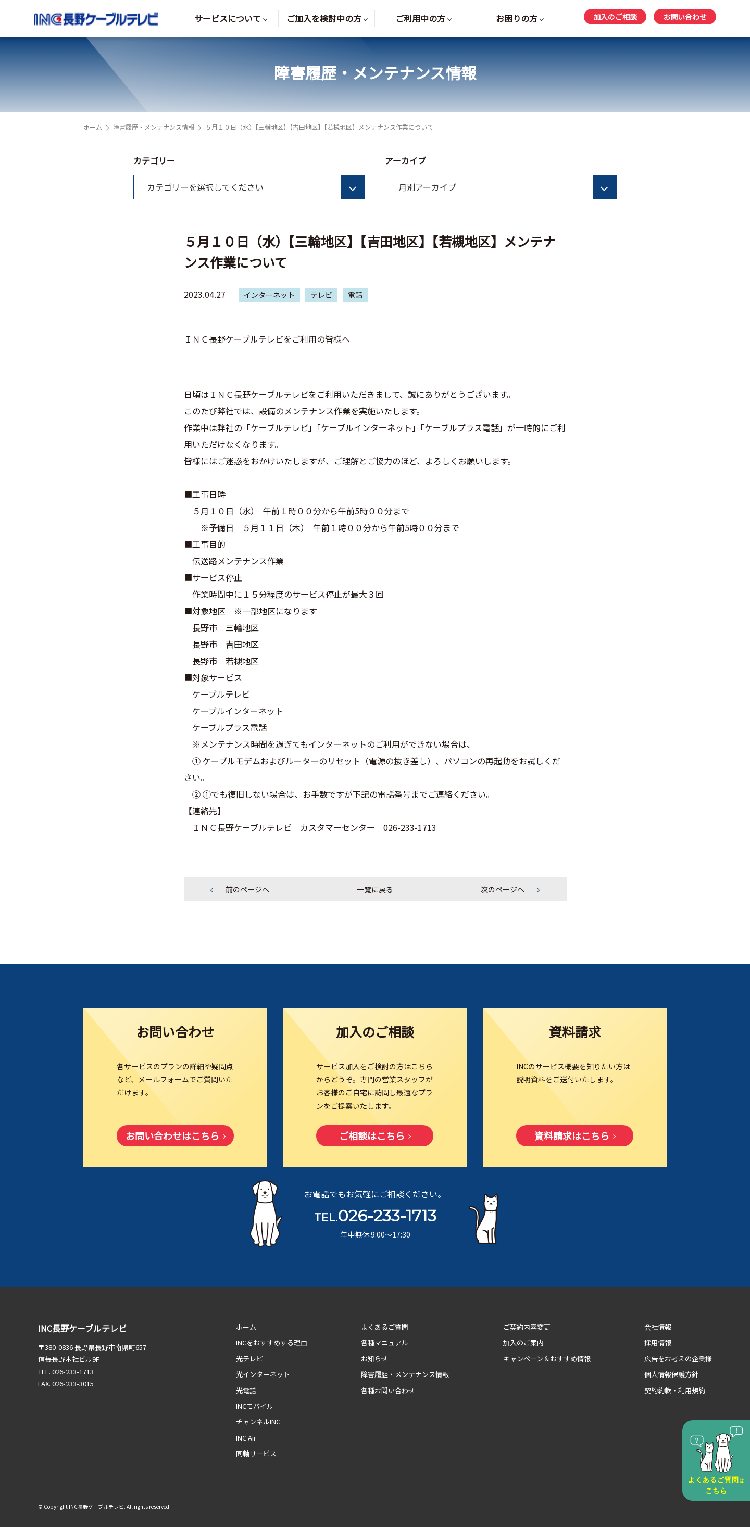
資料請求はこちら (571, 1135)
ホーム (92, 126)
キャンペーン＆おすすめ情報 (547, 1359)
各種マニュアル (384, 1342)
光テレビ (249, 1359)
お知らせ (374, 1359)
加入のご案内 (523, 1342)
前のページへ (247, 889)
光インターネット (263, 1374)
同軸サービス (256, 1453)
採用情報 (657, 1342)
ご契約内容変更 (527, 1327)
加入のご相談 (615, 16)
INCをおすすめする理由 (271, 1342)
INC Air (246, 1438)
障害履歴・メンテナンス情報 (153, 126)
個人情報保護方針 (671, 1374)
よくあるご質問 (384, 1327)
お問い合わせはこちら (172, 1135)
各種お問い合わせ (388, 1390)
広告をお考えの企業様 (678, 1359)
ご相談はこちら (372, 1135)
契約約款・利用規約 (674, 1390)
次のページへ (502, 889)
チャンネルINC (258, 1422)
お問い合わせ (685, 16)
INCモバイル (254, 1406)
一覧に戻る (375, 889)
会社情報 (657, 1327)
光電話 (246, 1390)
